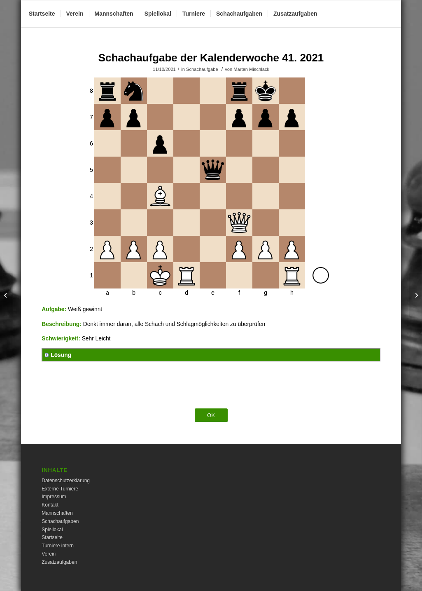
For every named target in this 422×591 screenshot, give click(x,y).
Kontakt (50, 505)
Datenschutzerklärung (66, 480)
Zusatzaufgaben (59, 562)
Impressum (54, 497)
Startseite (52, 537)
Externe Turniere (60, 489)
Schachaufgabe (202, 69)
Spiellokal (52, 529)
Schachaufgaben (60, 521)
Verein (49, 554)
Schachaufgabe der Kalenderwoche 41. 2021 (211, 58)
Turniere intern (58, 546)
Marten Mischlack (251, 69)
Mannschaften (57, 513)
